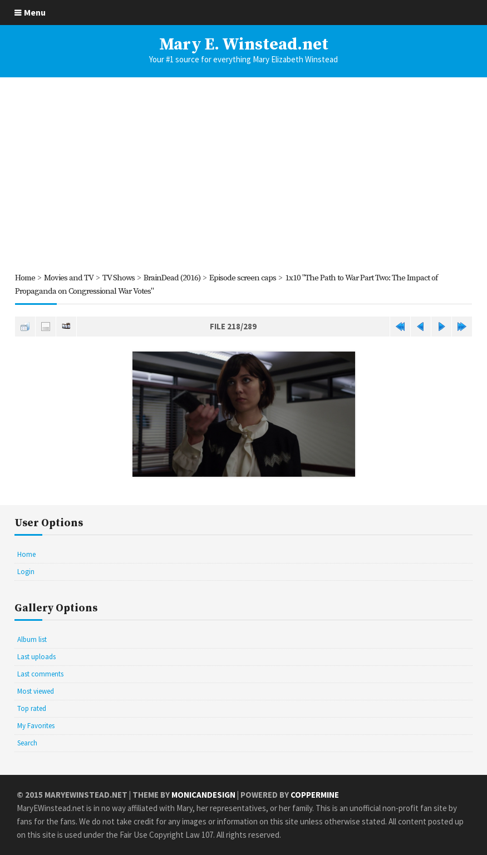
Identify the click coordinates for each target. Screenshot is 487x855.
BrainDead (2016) (172, 278)
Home (25, 278)
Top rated (31, 708)
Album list (32, 639)
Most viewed (35, 691)
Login (26, 571)
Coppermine (315, 794)
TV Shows (118, 278)
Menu (35, 12)
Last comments (40, 674)
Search (27, 743)
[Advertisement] (243, 174)
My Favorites (36, 725)
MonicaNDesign (203, 794)
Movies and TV (69, 278)
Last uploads (36, 656)
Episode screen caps (242, 278)
